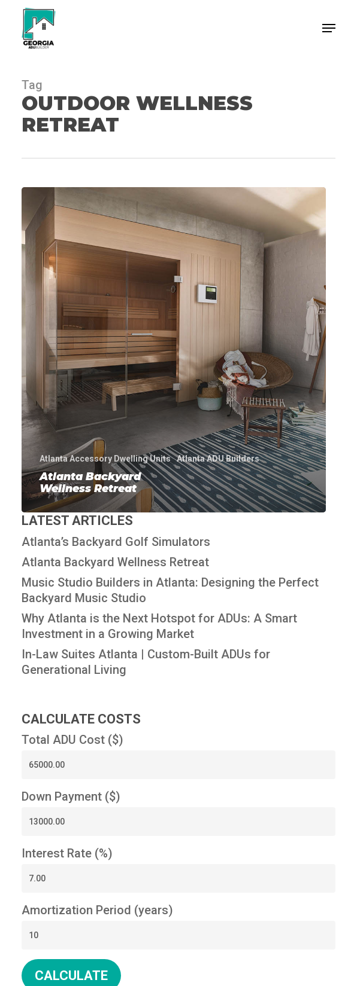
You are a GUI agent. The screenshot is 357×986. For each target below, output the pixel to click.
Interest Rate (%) (67, 853)
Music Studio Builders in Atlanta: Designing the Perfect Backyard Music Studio (170, 590)
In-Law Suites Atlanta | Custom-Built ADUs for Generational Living (146, 662)
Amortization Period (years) (97, 910)
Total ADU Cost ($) (72, 739)
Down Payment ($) (71, 796)
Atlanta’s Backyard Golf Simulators (116, 542)
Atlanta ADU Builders (218, 458)
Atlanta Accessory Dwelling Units (105, 458)
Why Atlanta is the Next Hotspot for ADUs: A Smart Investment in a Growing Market (159, 626)
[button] (328, 28)
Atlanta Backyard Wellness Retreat (115, 562)
